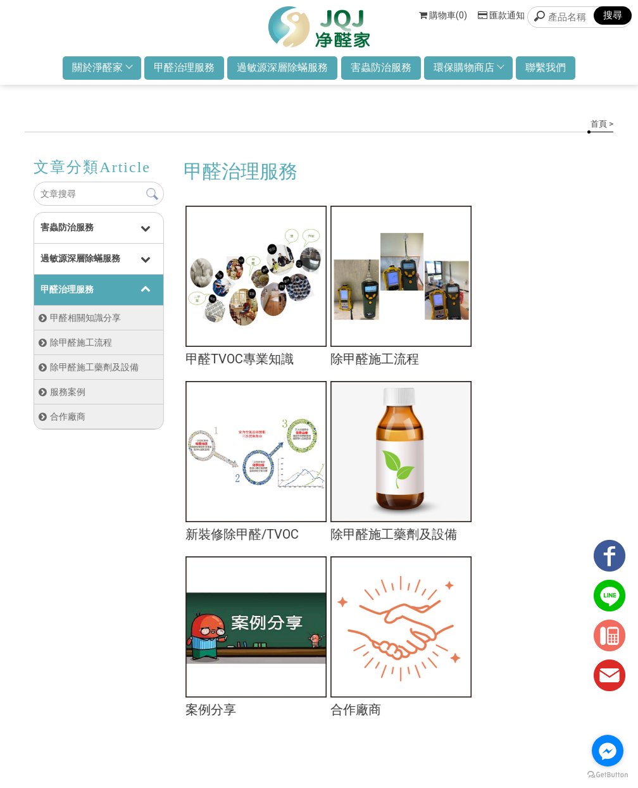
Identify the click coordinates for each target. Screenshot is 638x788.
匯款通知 (501, 15)
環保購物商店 (473, 71)
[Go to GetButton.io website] (607, 775)
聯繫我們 (553, 71)
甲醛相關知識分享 (84, 321)
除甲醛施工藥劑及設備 (93, 370)
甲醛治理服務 (179, 71)
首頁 (599, 127)
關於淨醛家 (94, 71)
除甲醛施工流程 (80, 346)
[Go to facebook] (607, 750)
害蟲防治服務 (382, 71)
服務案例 (67, 395)
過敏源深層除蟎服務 (281, 71)
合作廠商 (67, 420)
